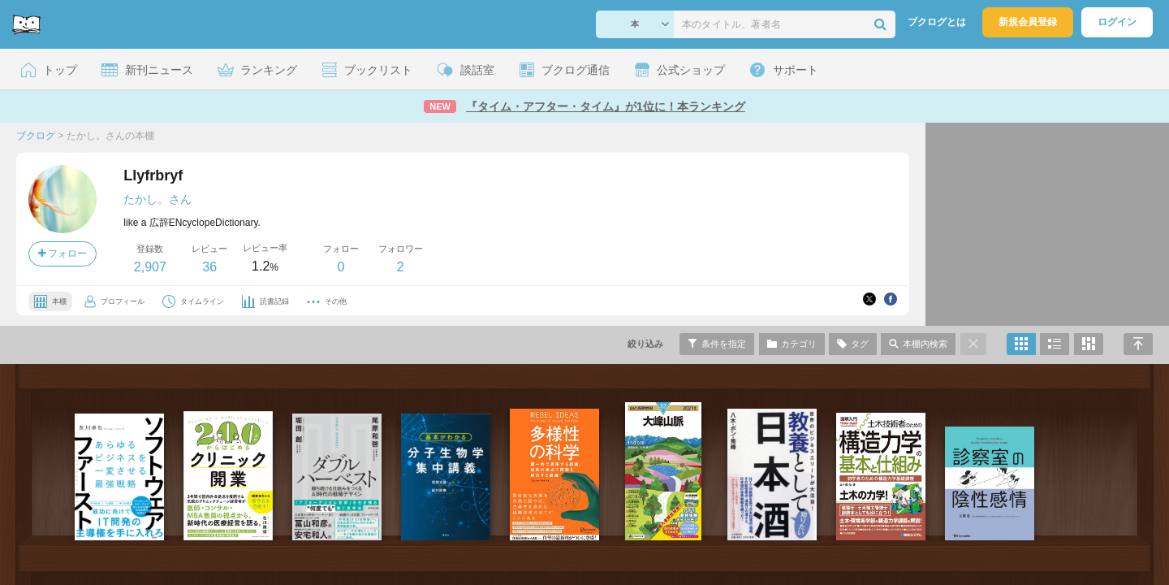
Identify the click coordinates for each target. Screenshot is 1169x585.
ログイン (1117, 22)
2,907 (150, 267)
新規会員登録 (1028, 22)
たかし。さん (157, 199)
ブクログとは (937, 22)
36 (209, 267)
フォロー (62, 253)
